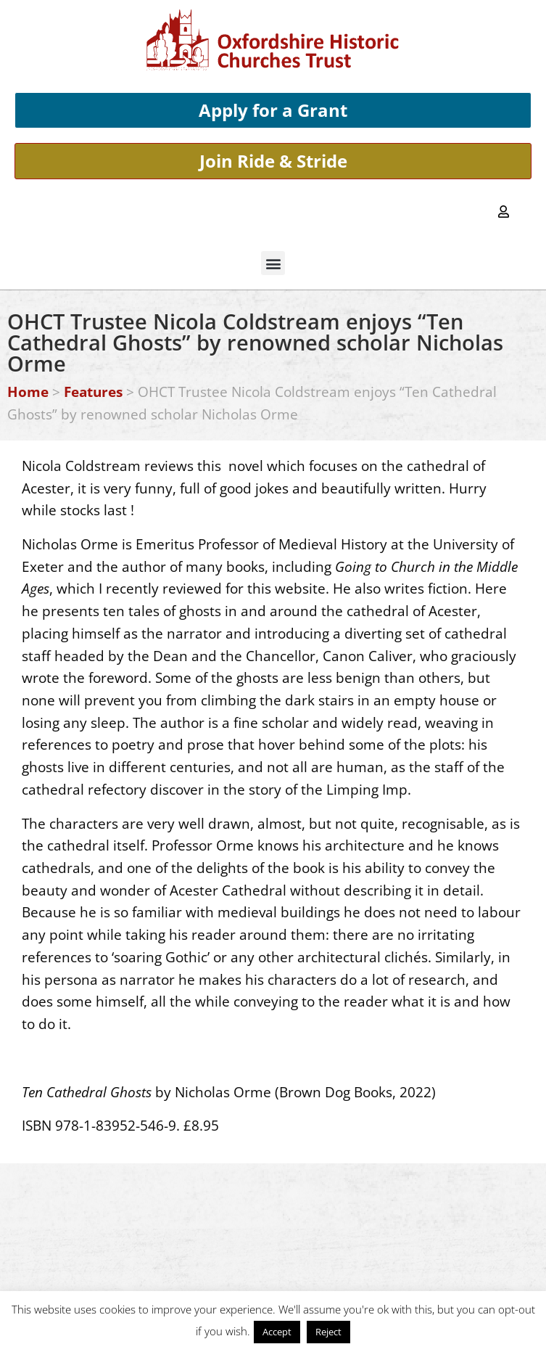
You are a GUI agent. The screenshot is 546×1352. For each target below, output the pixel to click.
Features (93, 391)
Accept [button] (276, 1331)
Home (28, 391)
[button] (273, 263)
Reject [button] (328, 1331)
